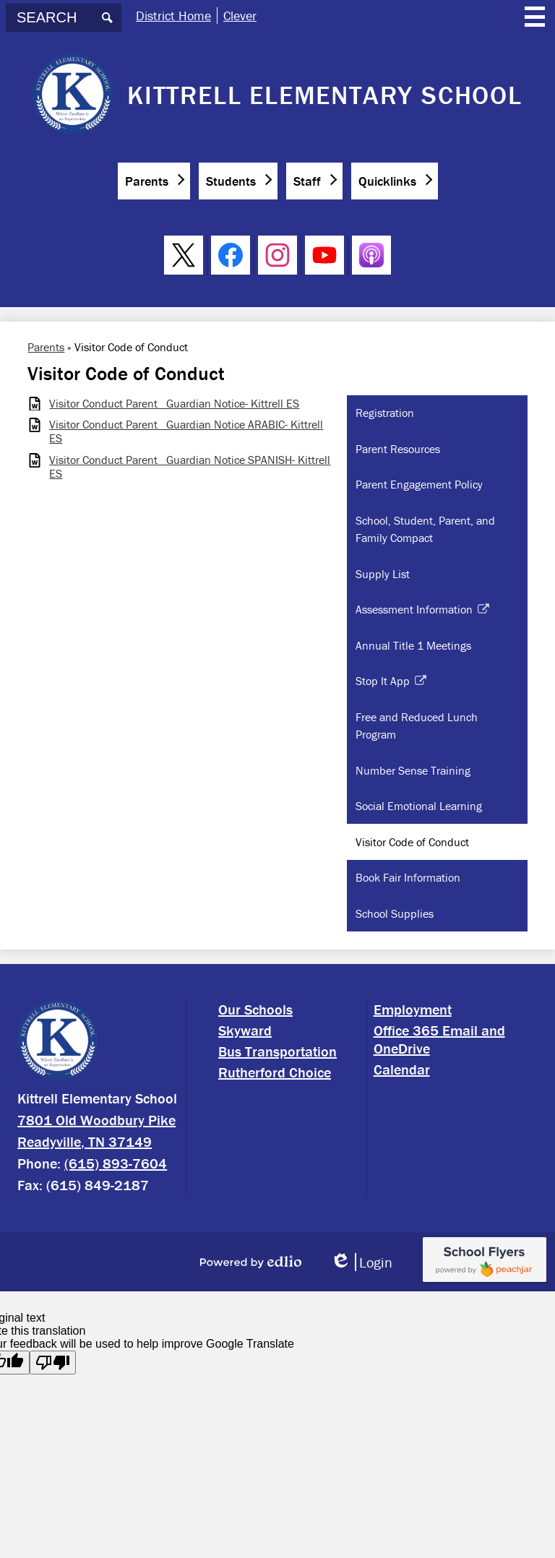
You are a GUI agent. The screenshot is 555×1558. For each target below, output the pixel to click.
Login (361, 1262)
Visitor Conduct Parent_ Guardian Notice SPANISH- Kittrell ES (189, 467)
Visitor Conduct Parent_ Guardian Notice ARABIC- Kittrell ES (186, 431)
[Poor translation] (53, 1362)
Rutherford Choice (274, 1072)
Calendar (402, 1069)
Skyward (245, 1030)
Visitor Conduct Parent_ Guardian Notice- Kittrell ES (174, 403)
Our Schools (255, 1009)
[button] (154, 181)
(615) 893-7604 (115, 1163)
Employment (413, 1009)
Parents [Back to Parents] (45, 347)
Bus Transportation (277, 1051)
